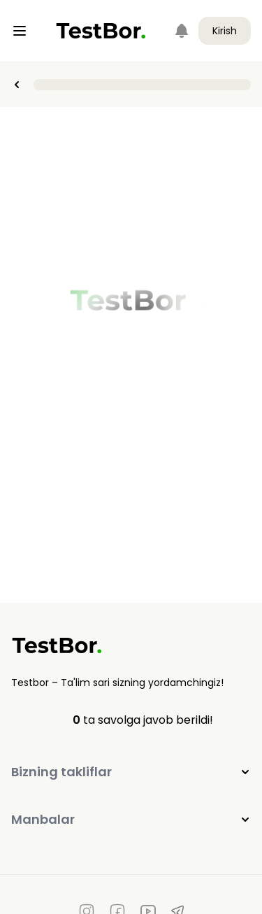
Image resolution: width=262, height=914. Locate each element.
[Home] (101, 30)
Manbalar (131, 819)
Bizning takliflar (131, 771)
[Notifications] (181, 30)
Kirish (224, 31)
